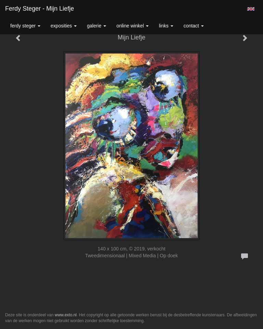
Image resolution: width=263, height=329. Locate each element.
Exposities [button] (64, 25)
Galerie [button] (96, 25)
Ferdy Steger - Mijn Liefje (39, 8)
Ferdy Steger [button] (25, 25)
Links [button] (166, 25)
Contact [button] (194, 25)
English (251, 9)
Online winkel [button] (132, 25)
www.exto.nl (66, 315)
